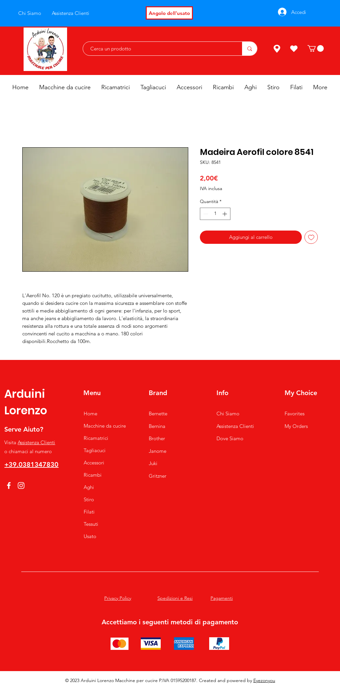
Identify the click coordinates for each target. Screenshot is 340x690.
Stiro (89, 499)
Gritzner (157, 476)
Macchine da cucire (105, 426)
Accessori (94, 462)
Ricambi (93, 475)
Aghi (89, 487)
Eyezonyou (264, 680)
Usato (90, 536)
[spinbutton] (215, 214)
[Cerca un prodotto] (159, 48)
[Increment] (225, 214)
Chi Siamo (227, 413)
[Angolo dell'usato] (169, 13)
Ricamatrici (96, 438)
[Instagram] (21, 485)
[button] (315, 48)
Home (90, 413)
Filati (89, 512)
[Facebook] (8, 485)
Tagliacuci (95, 450)
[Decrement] (205, 214)
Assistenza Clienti (36, 442)
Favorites (294, 413)
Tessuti (91, 524)
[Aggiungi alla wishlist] (311, 237)
